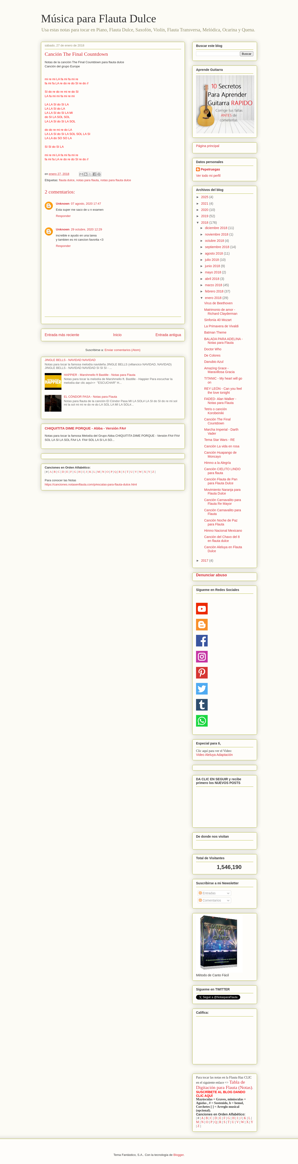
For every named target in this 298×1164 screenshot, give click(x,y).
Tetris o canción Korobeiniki (215, 411)
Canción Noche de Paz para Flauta (220, 522)
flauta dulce (66, 180)
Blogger (178, 1155)
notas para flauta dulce (115, 180)
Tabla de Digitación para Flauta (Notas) (224, 1084)
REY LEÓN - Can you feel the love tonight (223, 390)
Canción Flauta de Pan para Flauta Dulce (220, 481)
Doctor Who (212, 349)
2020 (205, 210)
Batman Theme (215, 332)
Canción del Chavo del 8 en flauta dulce (222, 539)
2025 (205, 197)
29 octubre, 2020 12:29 (86, 229)
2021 (205, 203)
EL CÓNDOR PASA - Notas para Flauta (90, 396)
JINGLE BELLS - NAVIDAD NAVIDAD (70, 360)
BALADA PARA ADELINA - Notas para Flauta (223, 341)
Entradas (207, 893)
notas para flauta (87, 180)
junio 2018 (213, 266)
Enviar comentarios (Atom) (122, 350)
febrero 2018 (214, 291)
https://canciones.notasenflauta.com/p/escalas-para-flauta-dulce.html (91, 484)
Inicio (117, 335)
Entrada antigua (168, 335)
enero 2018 (213, 298)
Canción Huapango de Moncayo (220, 454)
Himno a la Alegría (217, 463)
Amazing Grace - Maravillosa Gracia (219, 370)
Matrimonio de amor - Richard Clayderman (220, 311)
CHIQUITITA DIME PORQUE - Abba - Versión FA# (85, 428)
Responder (63, 216)
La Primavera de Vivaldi (221, 326)
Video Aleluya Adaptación (214, 755)
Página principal (207, 146)
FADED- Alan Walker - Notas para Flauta (220, 401)
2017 (205, 560)
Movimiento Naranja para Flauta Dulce (222, 491)
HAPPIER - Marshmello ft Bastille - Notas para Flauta (99, 375)
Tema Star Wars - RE (219, 440)
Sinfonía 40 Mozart (218, 320)
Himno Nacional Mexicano (223, 530)
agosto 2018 (214, 253)
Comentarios (210, 900)
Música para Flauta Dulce (98, 18)
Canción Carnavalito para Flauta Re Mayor (222, 502)
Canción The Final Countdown (217, 421)
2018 (205, 222)
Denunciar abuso (211, 575)
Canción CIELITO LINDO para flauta (222, 471)
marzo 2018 (214, 285)
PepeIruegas (210, 169)
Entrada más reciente (62, 335)
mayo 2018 (213, 272)
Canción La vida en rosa (221, 446)
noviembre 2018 (217, 234)
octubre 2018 (215, 241)
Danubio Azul (214, 362)
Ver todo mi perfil (208, 175)
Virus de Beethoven (218, 303)
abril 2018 (212, 279)
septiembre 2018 (217, 247)
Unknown (63, 203)
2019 (205, 216)
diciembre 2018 (216, 228)
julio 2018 (212, 260)
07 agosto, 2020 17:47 (86, 203)
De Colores (212, 355)
